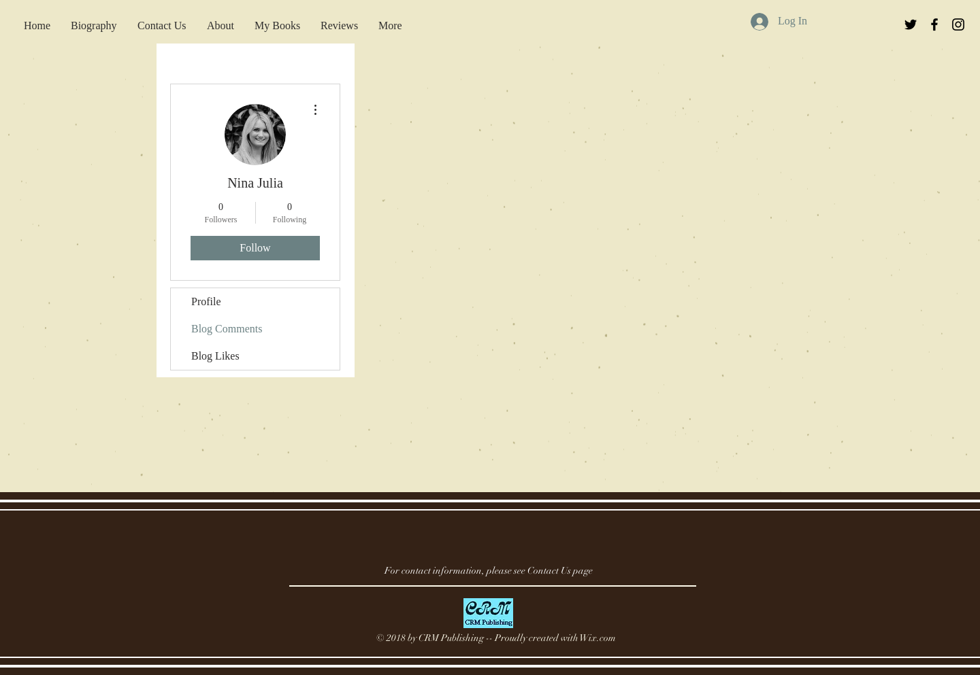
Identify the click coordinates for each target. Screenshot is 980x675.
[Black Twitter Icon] (910, 24)
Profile (206, 301)
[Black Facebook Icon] (934, 24)
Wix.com (598, 638)
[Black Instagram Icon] (958, 24)
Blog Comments (226, 328)
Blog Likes (215, 356)
